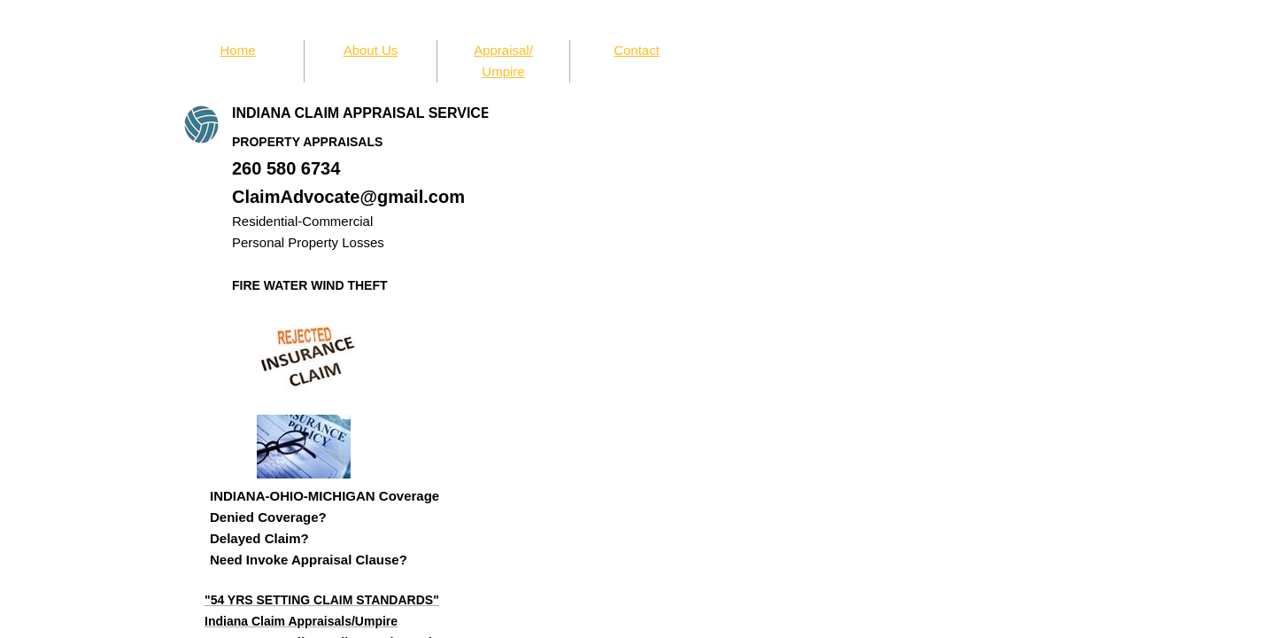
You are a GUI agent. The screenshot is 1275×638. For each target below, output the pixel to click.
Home (237, 50)
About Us (371, 50)
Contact (637, 50)
